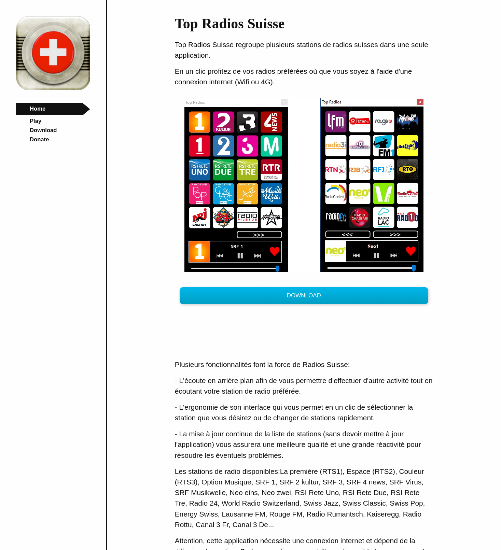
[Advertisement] (299, 334)
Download (304, 295)
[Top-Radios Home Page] (53, 88)
